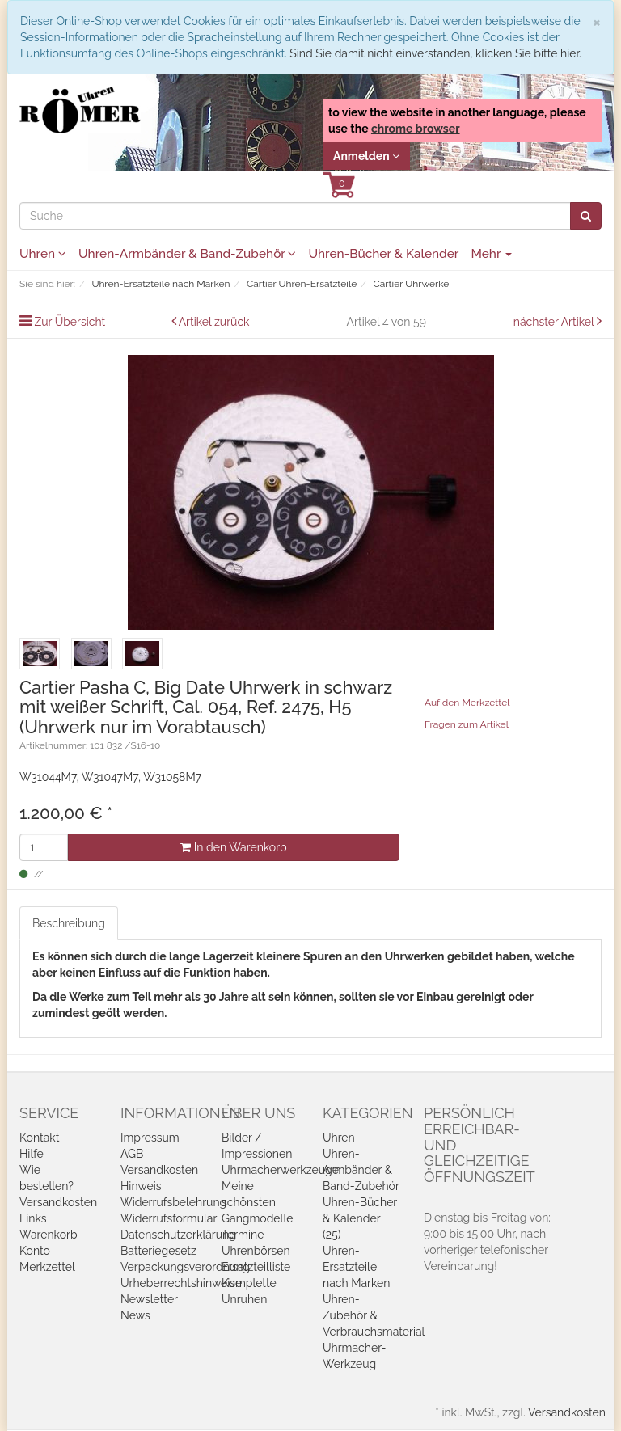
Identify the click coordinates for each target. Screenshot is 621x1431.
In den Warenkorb (233, 847)
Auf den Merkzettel (467, 702)
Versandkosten (58, 1202)
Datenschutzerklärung (178, 1234)
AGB (131, 1153)
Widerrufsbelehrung (173, 1202)
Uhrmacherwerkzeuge (280, 1169)
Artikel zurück (214, 321)
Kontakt (39, 1137)
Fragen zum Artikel (467, 724)
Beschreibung (68, 923)
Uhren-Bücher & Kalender (383, 254)
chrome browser (415, 128)
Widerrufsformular (168, 1218)
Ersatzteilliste (256, 1266)
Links (33, 1218)
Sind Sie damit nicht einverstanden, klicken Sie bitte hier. (435, 53)
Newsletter (149, 1299)
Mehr (491, 254)
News (135, 1315)
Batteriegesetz (158, 1250)
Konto (34, 1250)
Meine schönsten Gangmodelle (257, 1202)
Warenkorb (48, 1234)
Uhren (42, 254)
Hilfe (31, 1153)
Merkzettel (47, 1266)
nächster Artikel (555, 321)
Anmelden (366, 156)
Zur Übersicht (70, 321)
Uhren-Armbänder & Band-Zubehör (187, 254)
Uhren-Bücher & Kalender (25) (360, 1218)
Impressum (150, 1137)
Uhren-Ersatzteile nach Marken (356, 1267)
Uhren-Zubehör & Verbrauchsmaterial (374, 1315)
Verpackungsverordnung (185, 1266)
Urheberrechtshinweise (181, 1283)
